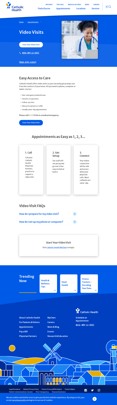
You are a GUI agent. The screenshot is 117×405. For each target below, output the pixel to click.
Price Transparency (42, 392)
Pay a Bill (23, 331)
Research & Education (57, 336)
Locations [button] (81, 8)
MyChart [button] (49, 4)
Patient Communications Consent (21, 392)
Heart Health (65, 283)
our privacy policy (19, 400)
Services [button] (95, 8)
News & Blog (53, 327)
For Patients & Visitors (29, 322)
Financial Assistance (59, 392)
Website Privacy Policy (31, 389)
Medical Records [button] (74, 4)
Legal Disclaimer (14, 389)
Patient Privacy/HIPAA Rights (52, 389)
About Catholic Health (29, 317)
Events (50, 331)
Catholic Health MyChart (57, 247)
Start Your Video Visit (31, 45)
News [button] (87, 4)
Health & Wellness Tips (45, 283)
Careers (51, 322)
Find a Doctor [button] (44, 8)
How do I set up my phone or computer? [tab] (41, 221)
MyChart (51, 317)
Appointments (33, 22)
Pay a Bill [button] (60, 4)
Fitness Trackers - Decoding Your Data (87, 284)
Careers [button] (96, 4)
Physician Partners (28, 336)
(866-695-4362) (27, 62)
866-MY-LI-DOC (30, 53)
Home (21, 22)
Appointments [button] (63, 8)
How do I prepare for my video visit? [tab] (39, 214)
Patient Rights (70, 389)
